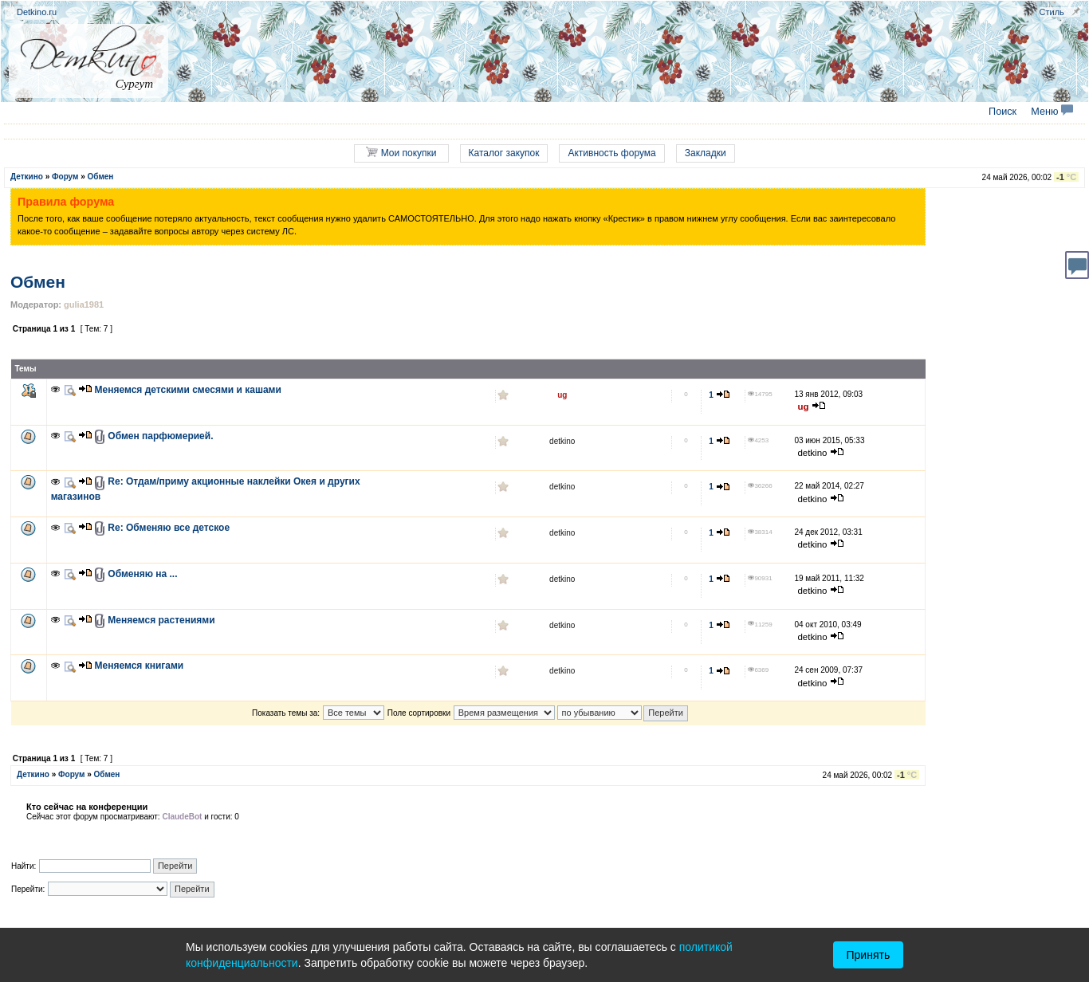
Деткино (26, 176)
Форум (65, 176)
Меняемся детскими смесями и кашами (188, 389)
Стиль (1052, 12)
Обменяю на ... (142, 573)
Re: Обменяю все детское (169, 527)
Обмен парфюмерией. (160, 436)
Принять (868, 955)
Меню (1052, 111)
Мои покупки (401, 153)
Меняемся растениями (161, 620)
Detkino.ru (37, 12)
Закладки (705, 153)
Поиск (1002, 111)
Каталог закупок (504, 153)
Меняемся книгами (139, 665)
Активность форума (611, 153)
